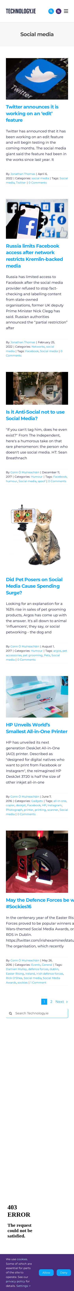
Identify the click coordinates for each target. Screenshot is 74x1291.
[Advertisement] (35, 1081)
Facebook (32, 351)
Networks (38, 346)
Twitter (21, 182)
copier (10, 805)
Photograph (14, 810)
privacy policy (15, 1281)
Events (35, 965)
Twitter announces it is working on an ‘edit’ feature (32, 113)
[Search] (10, 1013)
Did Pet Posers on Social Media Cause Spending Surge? (34, 586)
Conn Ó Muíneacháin (24, 472)
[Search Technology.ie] (37, 1013)
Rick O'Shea (14, 978)
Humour (37, 476)
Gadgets (37, 801)
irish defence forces (49, 973)
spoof (41, 481)
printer (28, 810)
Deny (63, 1272)
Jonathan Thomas (22, 174)
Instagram (55, 805)
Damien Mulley (16, 969)
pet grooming (33, 655)
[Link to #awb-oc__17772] (51, 11)
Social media (49, 351)
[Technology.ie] (21, 10)
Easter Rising (15, 973)
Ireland (30, 973)
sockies (23, 982)
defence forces (38, 969)
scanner (52, 810)
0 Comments (38, 182)
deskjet (21, 805)
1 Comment (38, 982)
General (47, 965)
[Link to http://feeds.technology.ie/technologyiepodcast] (58, 11)
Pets (47, 655)
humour (11, 481)
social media (40, 178)
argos (57, 651)
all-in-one (59, 801)
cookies (22, 1259)
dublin (54, 969)
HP (44, 805)
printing (40, 810)
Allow (46, 1272)
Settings (23, 1286)
